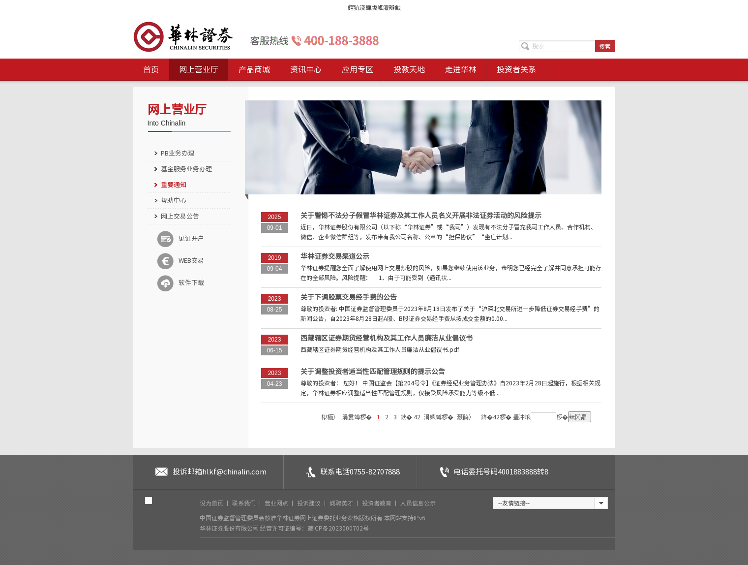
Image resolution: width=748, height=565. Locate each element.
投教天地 (409, 69)
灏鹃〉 (466, 417)
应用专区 (357, 69)
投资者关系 (516, 69)
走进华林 (461, 69)
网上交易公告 (180, 216)
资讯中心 (306, 69)
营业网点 (277, 503)
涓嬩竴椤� (438, 417)
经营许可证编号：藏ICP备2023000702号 (314, 528)
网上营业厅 (198, 69)
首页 (151, 69)
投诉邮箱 (220, 471)
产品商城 (254, 69)
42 (417, 417)
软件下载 (180, 283)
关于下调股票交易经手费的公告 (348, 297)
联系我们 (244, 503)
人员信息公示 (418, 503)
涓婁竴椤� (357, 417)
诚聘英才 (342, 503)
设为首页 (212, 503)
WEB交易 (180, 261)
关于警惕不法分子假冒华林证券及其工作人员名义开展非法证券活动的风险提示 (420, 215)
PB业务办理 (177, 153)
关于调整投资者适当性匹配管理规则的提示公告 (372, 371)
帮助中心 (173, 200)
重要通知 (173, 185)
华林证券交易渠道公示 (334, 256)
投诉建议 (309, 503)
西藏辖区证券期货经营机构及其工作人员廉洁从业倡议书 (386, 338)
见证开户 (180, 239)
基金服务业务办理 (186, 169)
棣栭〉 (330, 417)
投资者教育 (377, 503)
